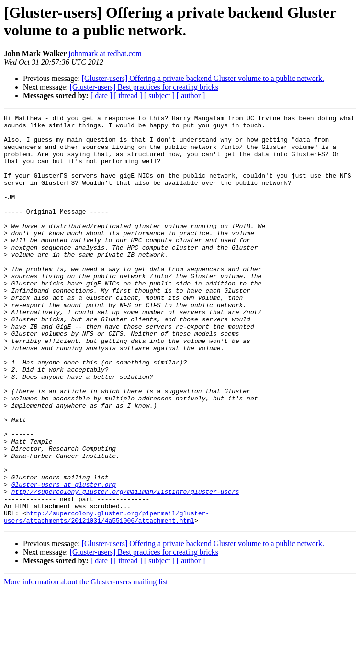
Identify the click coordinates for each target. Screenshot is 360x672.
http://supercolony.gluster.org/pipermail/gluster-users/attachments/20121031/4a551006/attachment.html (106, 597)
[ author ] (191, 95)
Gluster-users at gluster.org (63, 559)
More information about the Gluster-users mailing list (86, 664)
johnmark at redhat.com (104, 53)
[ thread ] (128, 95)
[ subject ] (159, 95)
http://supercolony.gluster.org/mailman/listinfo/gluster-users (125, 567)
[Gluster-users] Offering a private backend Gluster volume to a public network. (203, 78)
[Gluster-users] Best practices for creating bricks (144, 87)
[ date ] (101, 95)
